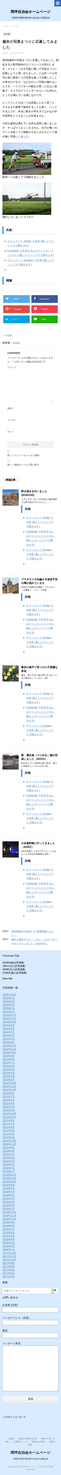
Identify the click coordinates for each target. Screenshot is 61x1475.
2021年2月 (8, 1137)
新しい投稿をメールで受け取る (23, 464)
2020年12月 (9, 1140)
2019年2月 (8, 1205)
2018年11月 (9, 1215)
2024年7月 (8, 1032)
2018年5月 (8, 1236)
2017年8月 (8, 1266)
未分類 (8, 335)
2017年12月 (9, 1253)
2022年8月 (8, 1093)
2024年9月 (8, 1025)
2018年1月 (8, 1249)
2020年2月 (8, 1168)
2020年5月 (8, 1161)
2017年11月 (9, 1256)
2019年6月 (8, 1195)
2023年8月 (8, 1059)
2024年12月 (9, 1015)
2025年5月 (8, 1001)
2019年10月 (9, 1181)
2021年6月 (8, 1127)
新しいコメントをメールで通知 (23, 455)
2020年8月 (8, 1151)
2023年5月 (8, 1069)
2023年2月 (8, 1079)
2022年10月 (9, 1089)
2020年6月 (8, 1157)
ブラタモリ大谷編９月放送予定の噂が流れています (39, 581)
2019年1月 (8, 1208)
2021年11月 (9, 1117)
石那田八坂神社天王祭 (27, 1438)
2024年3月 (8, 1042)
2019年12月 (9, 1174)
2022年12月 (9, 1083)
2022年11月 (9, 1086)
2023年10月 (9, 1052)
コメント (11, 367)
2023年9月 (8, 1055)
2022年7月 (8, 1096)
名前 (10, 408)
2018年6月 (8, 1232)
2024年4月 (8, 1038)
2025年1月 (8, 1011)
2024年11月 (9, 1018)
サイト (10, 431)
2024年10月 (9, 1021)
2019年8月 (8, 1188)
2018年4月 (8, 1239)
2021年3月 (8, 1134)
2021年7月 (8, 1123)
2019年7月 (8, 1191)
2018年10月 (9, 1219)
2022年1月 (8, 1110)
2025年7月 (8, 998)
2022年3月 (8, 1106)
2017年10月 (9, 1259)
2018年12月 (9, 1212)
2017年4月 (8, 1276)
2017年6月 (8, 1270)
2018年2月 (8, 1246)
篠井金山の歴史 (38, 1442)
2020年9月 (8, 1147)
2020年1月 (8, 1171)
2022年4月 (8, 1103)
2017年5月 (8, 1273)
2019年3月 (8, 1202)
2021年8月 (8, 1120)
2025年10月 (9, 994)
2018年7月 (8, 1229)
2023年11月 (9, 1049)
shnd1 (16, 342)
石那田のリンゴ (20, 1442)
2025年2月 (8, 1008)
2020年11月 (9, 1144)
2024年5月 (8, 1035)
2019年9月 (8, 1185)
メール (11, 420)
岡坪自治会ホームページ (31, 12)
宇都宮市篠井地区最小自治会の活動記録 (30, 1459)
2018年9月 (8, 1222)
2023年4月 (8, 1072)
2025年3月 (8, 1005)
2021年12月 (9, 1113)
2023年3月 (8, 1076)
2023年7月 (8, 1062)
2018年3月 (8, 1242)
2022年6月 (8, 1100)
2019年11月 (9, 1178)
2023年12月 (9, 1045)
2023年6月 (8, 1066)
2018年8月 (8, 1225)
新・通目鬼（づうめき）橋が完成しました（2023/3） (39, 757)
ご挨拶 (11, 1438)
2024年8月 (8, 1028)
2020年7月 (8, 1154)
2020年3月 (8, 1164)
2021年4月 (8, 1130)
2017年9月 (8, 1263)
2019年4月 (8, 1198)
